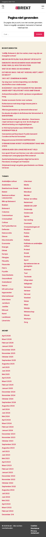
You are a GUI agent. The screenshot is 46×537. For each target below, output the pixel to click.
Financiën (6, 264)
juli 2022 (5, 493)
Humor (4, 286)
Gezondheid (7, 278)
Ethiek (4, 250)
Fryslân (5, 271)
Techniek (27, 277)
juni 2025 (6, 371)
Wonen (27, 315)
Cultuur (5, 222)
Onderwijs (28, 209)
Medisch (27, 188)
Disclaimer (35, 528)
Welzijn (27, 308)
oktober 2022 (7, 483)
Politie (26, 236)
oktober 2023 (7, 441)
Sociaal (27, 257)
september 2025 (9, 360)
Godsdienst (6, 282)
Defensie (5, 229)
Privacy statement (35, 532)
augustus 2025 (8, 364)
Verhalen (27, 287)
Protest (27, 249)
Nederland (28, 202)
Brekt (10, 526)
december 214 (8, 514)
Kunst (4, 314)
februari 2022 (7, 511)
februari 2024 (7, 427)
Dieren (4, 236)
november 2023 (8, 437)
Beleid (4, 192)
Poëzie (26, 233)
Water (26, 301)
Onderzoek (28, 213)
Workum (27, 319)
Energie (5, 247)
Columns (5, 212)
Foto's (4, 268)
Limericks (6, 321)
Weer (26, 305)
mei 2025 (6, 374)
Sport (26, 260)
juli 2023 (6, 451)
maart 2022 (6, 507)
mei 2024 (6, 416)
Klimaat (5, 310)
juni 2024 (6, 413)
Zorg (26, 322)
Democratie (7, 233)
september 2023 (9, 444)
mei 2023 (6, 458)
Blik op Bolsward (8, 201)
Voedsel (27, 298)
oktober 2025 (7, 357)
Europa (5, 254)
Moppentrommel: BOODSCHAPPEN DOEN (18, 140)
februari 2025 (7, 385)
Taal (26, 273)
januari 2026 (7, 346)
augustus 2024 (8, 406)
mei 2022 (5, 500)
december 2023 (8, 434)
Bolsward (6, 208)
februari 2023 (7, 469)
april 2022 (6, 504)
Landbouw (6, 317)
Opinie (26, 216)
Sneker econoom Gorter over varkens (17, 100)
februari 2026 (7, 343)
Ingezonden (7, 293)
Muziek (27, 195)
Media (26, 185)
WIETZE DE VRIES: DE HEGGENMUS (16, 69)
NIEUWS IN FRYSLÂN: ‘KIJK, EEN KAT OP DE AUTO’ (21, 59)
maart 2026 (6, 339)
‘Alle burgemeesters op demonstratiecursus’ (20, 110)
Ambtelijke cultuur (9, 181)
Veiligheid (28, 284)
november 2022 (8, 479)
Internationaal (7, 296)
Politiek (27, 240)
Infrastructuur (7, 289)
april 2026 (6, 336)
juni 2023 (6, 455)
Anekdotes (6, 185)
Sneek (26, 253)
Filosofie (5, 261)
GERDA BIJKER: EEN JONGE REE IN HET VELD (19, 150)
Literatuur (28, 181)
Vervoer (27, 294)
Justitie (5, 307)
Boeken (5, 205)
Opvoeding (28, 220)
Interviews (6, 300)
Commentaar (7, 215)
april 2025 (6, 378)
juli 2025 (6, 367)
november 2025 (8, 353)
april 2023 (6, 462)
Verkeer (27, 291)
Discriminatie (7, 240)
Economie (6, 243)
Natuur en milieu (30, 199)
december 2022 (8, 476)
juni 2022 (6, 497)
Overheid (28, 223)
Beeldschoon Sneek (10, 188)
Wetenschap (29, 312)
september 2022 (9, 486)
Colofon (34, 526)
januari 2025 (7, 388)
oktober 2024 (7, 399)
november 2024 (8, 395)
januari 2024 (7, 430)
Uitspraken (28, 280)
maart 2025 (6, 381)
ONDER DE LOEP (30, 206)
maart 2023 (6, 465)
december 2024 (8, 392)
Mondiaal (27, 192)
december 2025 (8, 350)
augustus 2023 (8, 448)
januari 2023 (7, 472)
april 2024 (6, 420)
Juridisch (6, 303)
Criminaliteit (7, 219)
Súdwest (27, 270)
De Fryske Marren (9, 226)
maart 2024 (6, 423)
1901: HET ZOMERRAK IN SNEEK (14, 78)
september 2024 (9, 402)
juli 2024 (6, 409)
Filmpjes (5, 257)
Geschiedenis (7, 275)
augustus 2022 (8, 490)
